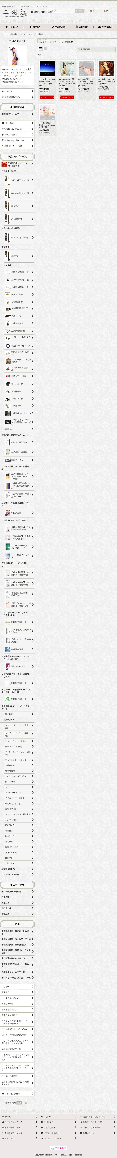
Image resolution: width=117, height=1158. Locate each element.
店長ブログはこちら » (13, 82)
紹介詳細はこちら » (12, 79)
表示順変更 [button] (84, 49)
